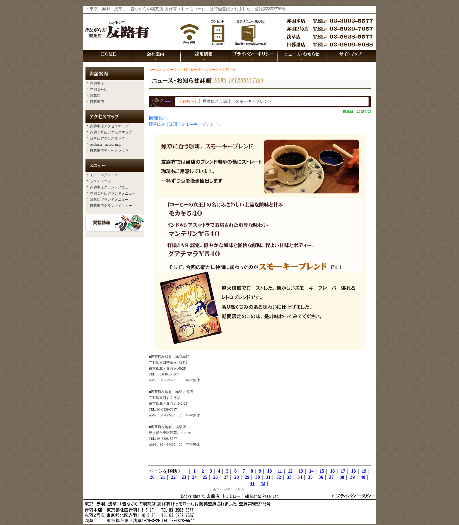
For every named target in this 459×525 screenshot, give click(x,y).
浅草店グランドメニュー (109, 200)
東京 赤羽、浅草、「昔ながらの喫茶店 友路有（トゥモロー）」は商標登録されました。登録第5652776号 (187, 9)
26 (215, 477)
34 (299, 477)
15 (322, 471)
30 (257, 477)
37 (331, 477)
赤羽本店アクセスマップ (109, 126)
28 (236, 477)
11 (280, 471)
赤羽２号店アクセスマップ (111, 132)
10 (269, 471)
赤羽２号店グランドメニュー (113, 193)
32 (278, 477)
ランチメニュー (102, 181)
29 (247, 477)
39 (352, 477)
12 (290, 471)
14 (311, 471)
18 (353, 471)
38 (342, 477)
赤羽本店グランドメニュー (111, 187)
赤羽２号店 (98, 90)
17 (343, 471)
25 (205, 477)
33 (289, 477)
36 (320, 477)
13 (301, 471)
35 (310, 477)
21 (162, 477)
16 (332, 471)
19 (364, 471)
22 (173, 477)
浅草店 (95, 96)
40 (363, 477)
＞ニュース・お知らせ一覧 (180, 70)
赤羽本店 (97, 83)
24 (194, 477)
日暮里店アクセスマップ (109, 151)
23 (183, 477)
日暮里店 (97, 102)
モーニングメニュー (105, 175)
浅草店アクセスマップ (107, 138)
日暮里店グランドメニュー (111, 206)
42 (263, 483)
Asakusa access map (105, 145)
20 (152, 477)
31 (268, 477)
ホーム (153, 70)
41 (252, 483)
